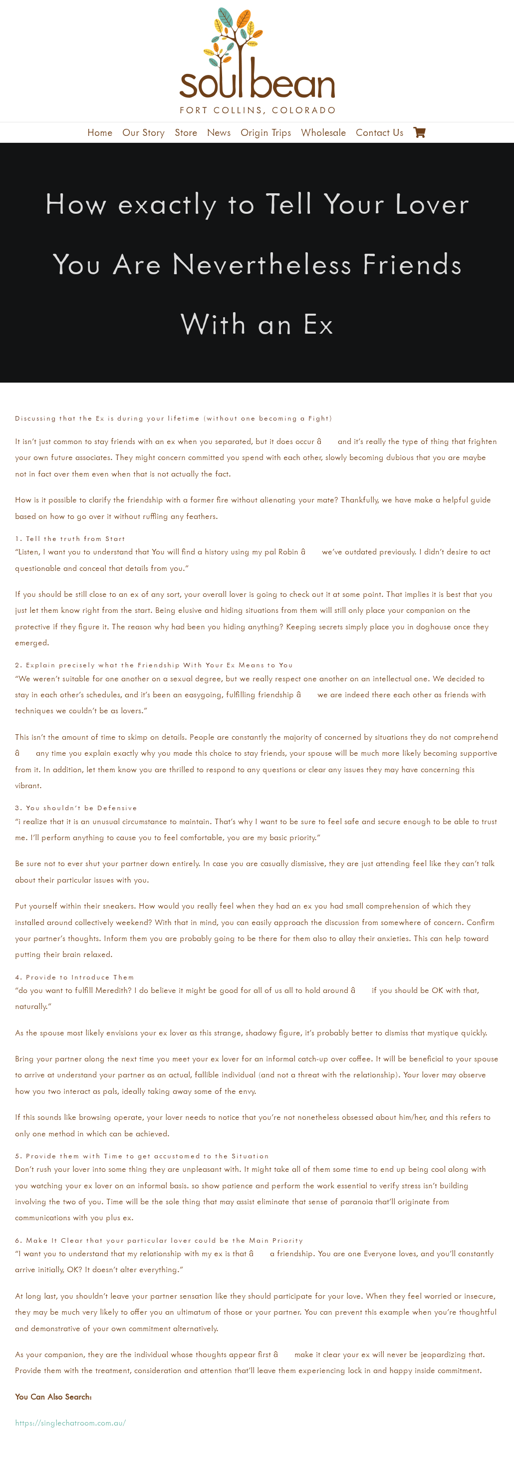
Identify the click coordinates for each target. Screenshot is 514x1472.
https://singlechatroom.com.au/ (70, 1423)
